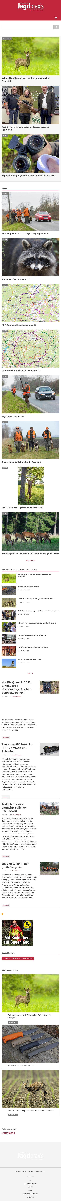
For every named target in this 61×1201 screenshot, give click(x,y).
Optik (5, 135)
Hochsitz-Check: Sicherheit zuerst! (30, 659)
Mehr (29, 673)
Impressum (30, 1176)
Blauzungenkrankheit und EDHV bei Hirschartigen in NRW (30, 553)
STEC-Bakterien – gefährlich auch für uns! (22, 508)
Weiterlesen (6, 738)
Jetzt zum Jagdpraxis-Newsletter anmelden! (18, 958)
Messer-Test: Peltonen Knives (28, 587)
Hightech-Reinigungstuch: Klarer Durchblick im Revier (28, 175)
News (5, 193)
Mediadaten (30, 1197)
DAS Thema (6, 38)
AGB (30, 1180)
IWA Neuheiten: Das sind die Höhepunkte (32, 635)
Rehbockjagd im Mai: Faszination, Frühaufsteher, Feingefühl (26, 79)
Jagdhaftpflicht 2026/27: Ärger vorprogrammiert (25, 233)
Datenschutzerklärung (30, 1183)
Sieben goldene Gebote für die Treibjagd (21, 462)
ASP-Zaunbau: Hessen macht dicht (19, 325)
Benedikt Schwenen (16, 696)
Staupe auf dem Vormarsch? (16, 279)
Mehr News (29, 560)
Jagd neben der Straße (13, 416)
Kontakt (30, 1187)
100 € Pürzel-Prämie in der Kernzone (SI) (21, 371)
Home (30, 1190)
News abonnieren (2, 914)
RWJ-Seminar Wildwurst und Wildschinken (33, 647)
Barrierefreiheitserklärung (30, 1193)
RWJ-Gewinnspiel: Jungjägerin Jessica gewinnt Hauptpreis (25, 128)
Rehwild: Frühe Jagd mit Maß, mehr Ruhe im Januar (36, 599)
